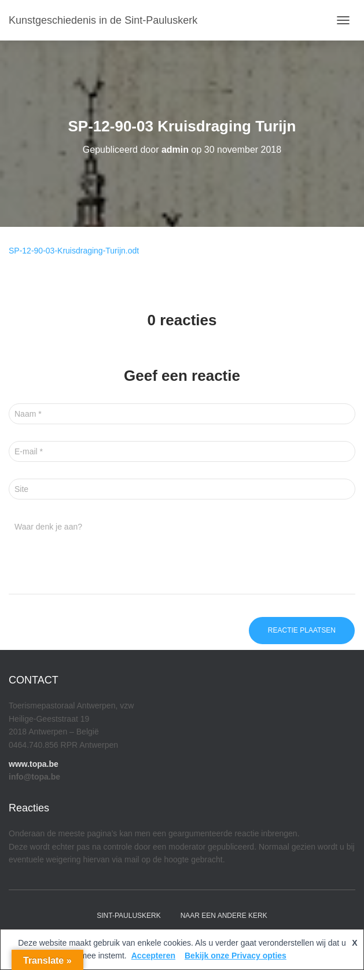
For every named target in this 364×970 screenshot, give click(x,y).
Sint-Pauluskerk (128, 916)
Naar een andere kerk (224, 916)
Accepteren (153, 955)
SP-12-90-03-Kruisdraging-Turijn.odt (74, 250)
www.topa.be (33, 764)
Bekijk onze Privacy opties (235, 955)
